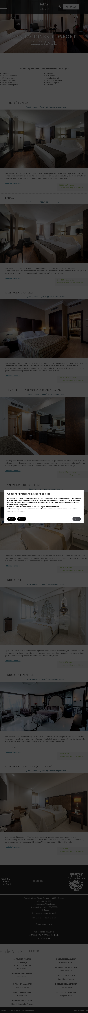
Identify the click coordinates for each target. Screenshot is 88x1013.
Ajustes (76, 519)
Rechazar (22, 519)
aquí (18, 509)
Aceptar (11, 519)
